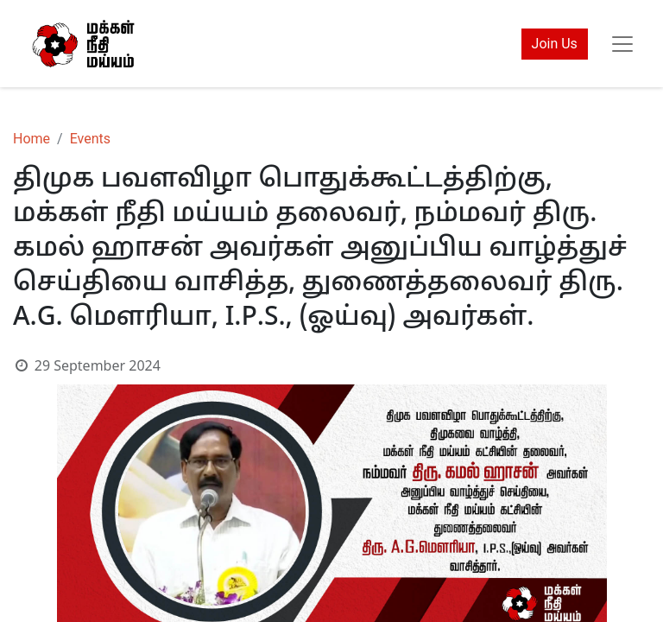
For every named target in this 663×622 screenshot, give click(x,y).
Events (90, 138)
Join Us (555, 43)
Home (31, 138)
